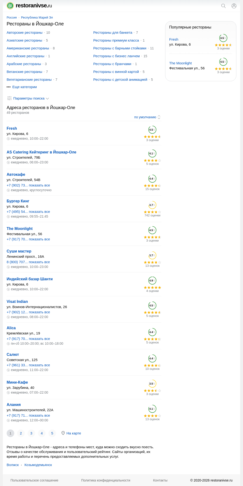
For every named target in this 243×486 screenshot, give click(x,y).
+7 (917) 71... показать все (28, 415)
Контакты (160, 480)
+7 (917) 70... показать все (28, 239)
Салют (13, 355)
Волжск (13, 465)
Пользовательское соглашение (34, 480)
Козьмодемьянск (38, 465)
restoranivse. (29, 5)
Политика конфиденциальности (105, 480)
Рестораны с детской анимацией (120, 79)
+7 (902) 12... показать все (28, 312)
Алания (14, 405)
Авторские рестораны (24, 32)
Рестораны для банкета (112, 32)
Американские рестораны (28, 48)
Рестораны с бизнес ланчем (116, 56)
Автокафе (16, 174)
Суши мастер (19, 251)
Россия (12, 17)
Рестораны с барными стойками (119, 48)
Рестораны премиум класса (116, 40)
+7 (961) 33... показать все (28, 365)
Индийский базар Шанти (30, 279)
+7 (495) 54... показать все (28, 212)
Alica (11, 328)
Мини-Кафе (17, 382)
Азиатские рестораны (24, 40)
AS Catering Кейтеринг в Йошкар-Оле (41, 152)
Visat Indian (17, 302)
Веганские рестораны (24, 72)
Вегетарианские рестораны (29, 79)
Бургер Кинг (18, 201)
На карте (71, 433)
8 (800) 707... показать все (28, 262)
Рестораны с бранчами (112, 64)
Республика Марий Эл (37, 17)
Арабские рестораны (24, 64)
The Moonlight (20, 229)
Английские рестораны (25, 56)
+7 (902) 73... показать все (28, 185)
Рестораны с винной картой (116, 72)
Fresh (12, 128)
